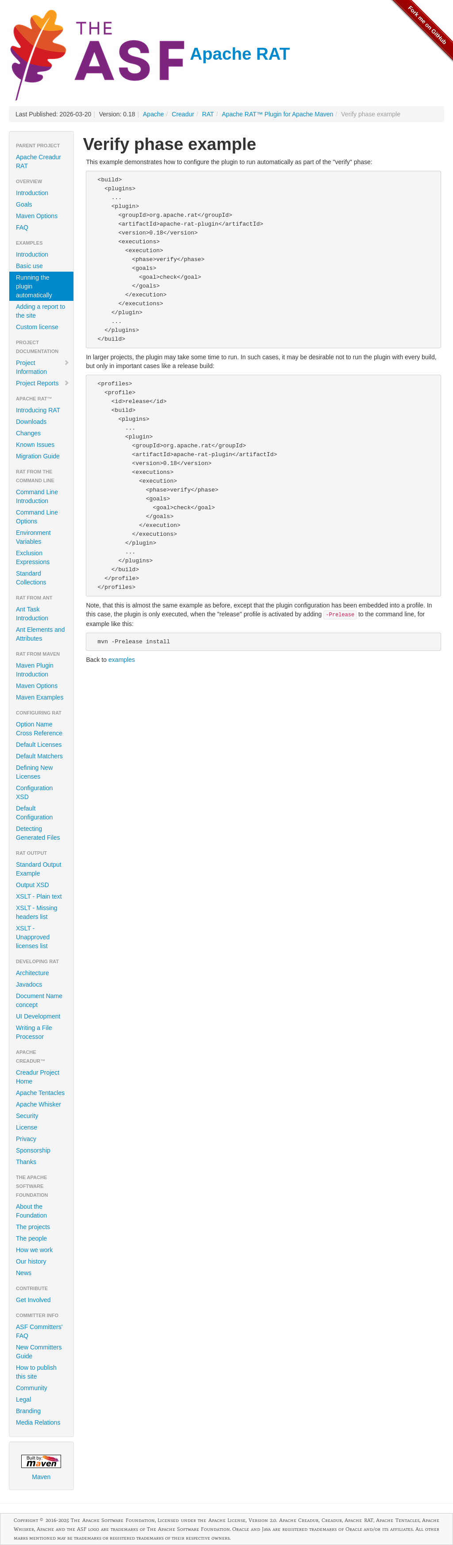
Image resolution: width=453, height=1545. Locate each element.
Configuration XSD (34, 792)
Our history (31, 1261)
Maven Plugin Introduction (35, 670)
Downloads (31, 421)
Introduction (32, 192)
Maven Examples (39, 697)
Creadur (183, 114)
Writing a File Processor (34, 1032)
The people (31, 1238)
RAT (208, 114)
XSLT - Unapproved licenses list (33, 937)
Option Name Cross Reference (39, 729)
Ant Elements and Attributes (40, 634)
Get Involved (33, 1299)
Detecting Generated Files (38, 833)
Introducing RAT (38, 410)
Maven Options (37, 215)
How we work (34, 1249)
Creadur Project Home (37, 1077)
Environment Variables (33, 537)
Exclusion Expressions (33, 557)
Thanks (26, 1161)
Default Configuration (34, 813)
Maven (41, 1467)
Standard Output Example (38, 869)
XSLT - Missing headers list (37, 912)
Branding (28, 1410)
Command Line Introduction (37, 496)
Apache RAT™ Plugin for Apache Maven (277, 114)
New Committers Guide (38, 1352)
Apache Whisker (38, 1104)
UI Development (38, 1016)
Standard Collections (31, 578)
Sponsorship (33, 1150)
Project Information (42, 367)
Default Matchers (39, 756)
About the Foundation (31, 1211)
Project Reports (42, 383)
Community (31, 1387)
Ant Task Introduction (32, 614)
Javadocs (29, 984)
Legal (23, 1399)
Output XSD (32, 884)
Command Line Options (37, 517)
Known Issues (35, 444)
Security (27, 1115)
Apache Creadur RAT (38, 161)
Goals (24, 204)
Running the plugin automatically (34, 286)
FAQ (22, 227)
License (26, 1127)
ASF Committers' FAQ (39, 1331)
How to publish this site (36, 1372)
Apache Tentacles (40, 1092)
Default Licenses (39, 744)
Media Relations (38, 1422)
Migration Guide (38, 456)
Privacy (26, 1138)
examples (121, 659)
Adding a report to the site (40, 311)
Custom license (37, 327)
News (23, 1272)
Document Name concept (39, 1000)
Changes (28, 433)
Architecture (32, 972)
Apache (153, 114)
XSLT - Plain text (39, 896)
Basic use (29, 265)
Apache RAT (149, 53)
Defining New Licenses (34, 772)
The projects (33, 1226)
